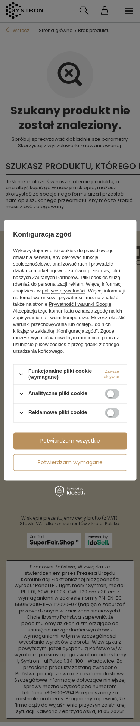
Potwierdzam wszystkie (70, 440)
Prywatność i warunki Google (80, 304)
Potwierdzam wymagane (70, 462)
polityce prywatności (63, 291)
